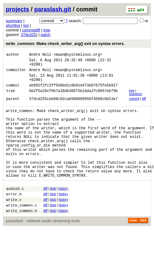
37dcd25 (28, 34)
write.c (14, 224)
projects (17, 9)
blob (53, 210)
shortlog (13, 25)
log (26, 25)
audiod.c (15, 211)
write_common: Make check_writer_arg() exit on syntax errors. (65, 43)
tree (46, 30)
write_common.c (21, 231)
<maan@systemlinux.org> (77, 55)
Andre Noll (40, 55)
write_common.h (21, 237)
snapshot (135, 100)
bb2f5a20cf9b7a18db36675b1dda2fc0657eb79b (73, 98)
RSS (143, 247)
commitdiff (31, 30)
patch (45, 34)
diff (144, 105)
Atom (133, 247)
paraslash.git (52, 9)
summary (14, 20)
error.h (14, 218)
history (63, 210)
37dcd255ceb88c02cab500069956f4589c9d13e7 (73, 106)
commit (134, 105)
